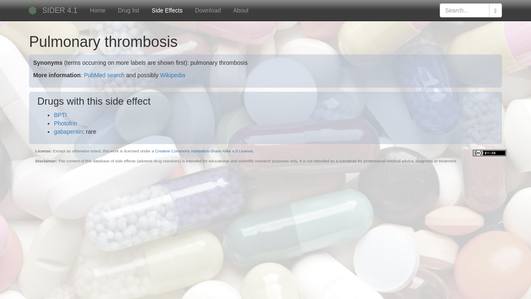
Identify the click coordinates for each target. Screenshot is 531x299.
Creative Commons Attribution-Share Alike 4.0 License (204, 151)
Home (97, 10)
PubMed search (104, 75)
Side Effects (167, 10)
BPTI (60, 115)
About (240, 10)
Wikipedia (172, 75)
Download (208, 10)
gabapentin (68, 131)
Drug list (128, 10)
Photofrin (65, 123)
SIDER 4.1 (60, 10)
